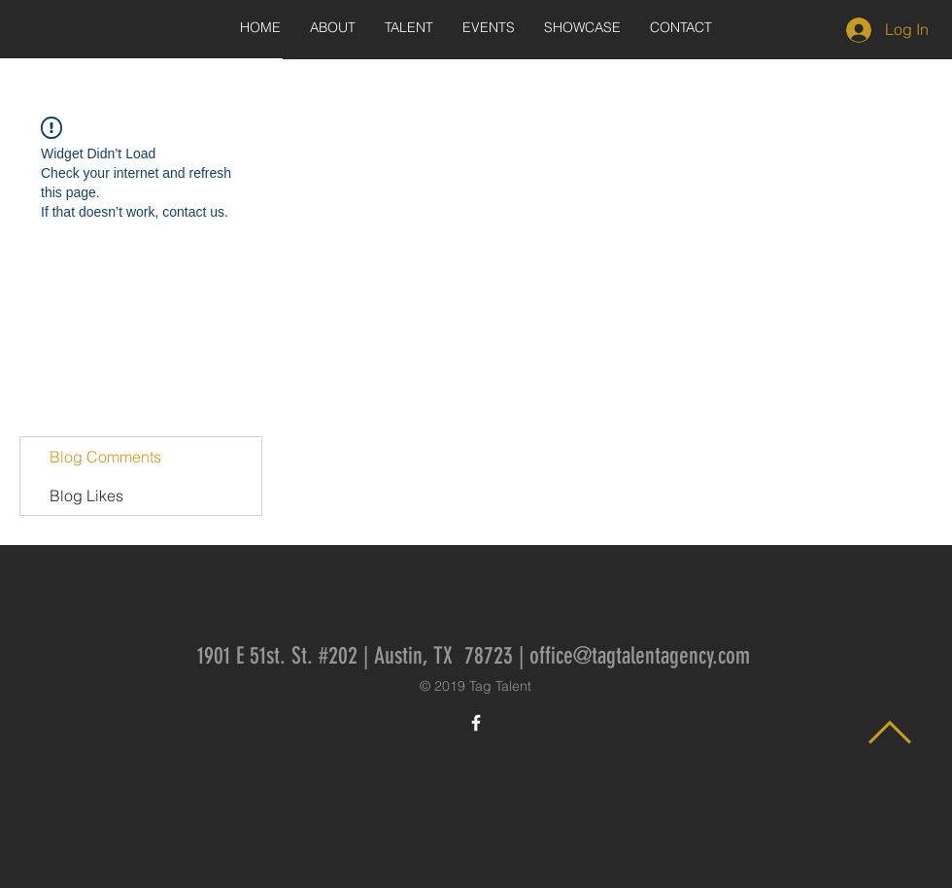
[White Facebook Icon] (476, 723)
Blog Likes (86, 495)
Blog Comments (105, 456)
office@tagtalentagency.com (639, 655)
